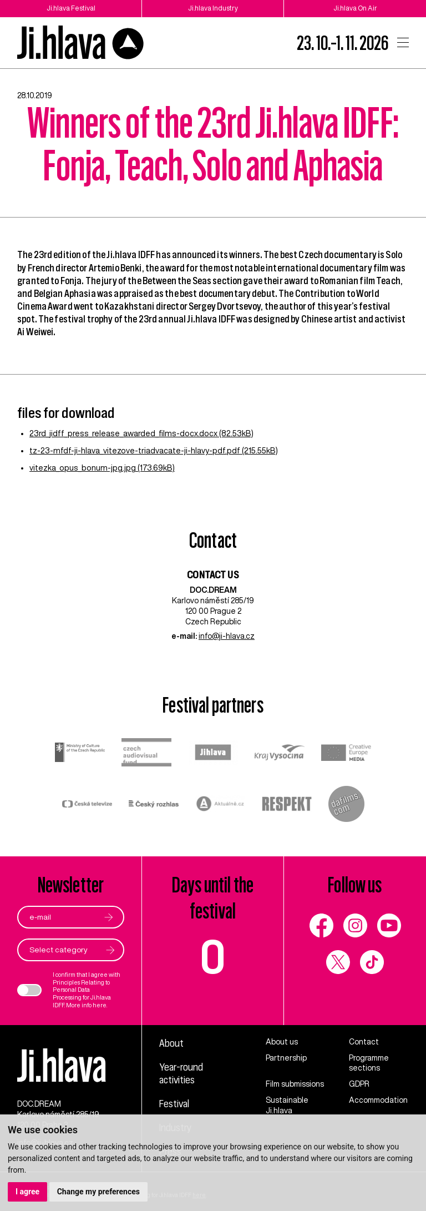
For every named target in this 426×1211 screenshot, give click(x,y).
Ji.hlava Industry (213, 8)
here (99, 1005)
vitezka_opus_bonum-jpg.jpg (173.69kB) (102, 468)
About (171, 1042)
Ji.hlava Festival (71, 8)
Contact (364, 1042)
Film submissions (295, 1084)
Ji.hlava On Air (355, 8)
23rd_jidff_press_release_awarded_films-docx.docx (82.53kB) (141, 433)
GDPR (359, 1084)
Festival (174, 1103)
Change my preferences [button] (98, 1191)
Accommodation (378, 1100)
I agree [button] (27, 1191)
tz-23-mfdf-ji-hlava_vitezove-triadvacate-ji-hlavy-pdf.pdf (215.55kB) (153, 451)
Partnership (286, 1058)
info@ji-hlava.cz (227, 636)
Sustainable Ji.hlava (287, 1105)
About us (282, 1042)
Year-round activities (181, 1073)
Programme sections (369, 1063)
